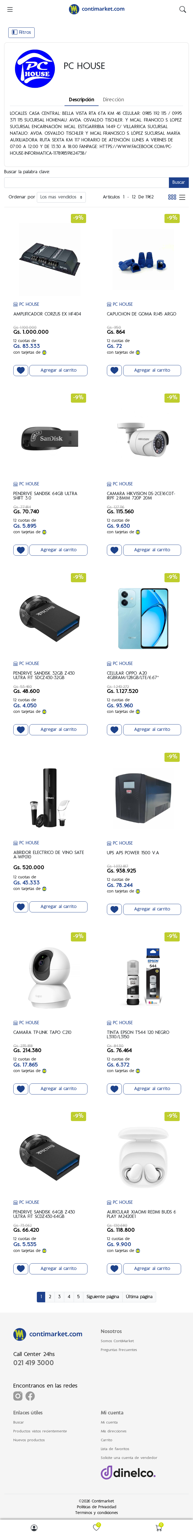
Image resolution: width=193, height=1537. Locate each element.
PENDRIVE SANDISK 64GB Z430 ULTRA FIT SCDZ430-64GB (44, 1214)
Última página (139, 1297)
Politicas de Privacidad (96, 1507)
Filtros (21, 32)
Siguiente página (103, 1297)
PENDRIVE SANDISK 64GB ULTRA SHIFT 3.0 (45, 496)
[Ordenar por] (61, 197)
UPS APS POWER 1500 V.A (133, 853)
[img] (182, 9)
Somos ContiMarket (117, 1341)
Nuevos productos (29, 1440)
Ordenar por (22, 197)
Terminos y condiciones (96, 1513)
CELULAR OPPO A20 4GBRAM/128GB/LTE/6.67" (133, 675)
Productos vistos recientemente (40, 1432)
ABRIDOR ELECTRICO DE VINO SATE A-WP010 (48, 855)
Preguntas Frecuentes (119, 1350)
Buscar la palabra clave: (27, 172)
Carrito (106, 1440)
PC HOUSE (26, 304)
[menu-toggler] (10, 9)
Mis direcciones (114, 1432)
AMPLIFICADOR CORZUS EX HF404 (47, 314)
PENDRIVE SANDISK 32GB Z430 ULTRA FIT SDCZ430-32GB (44, 675)
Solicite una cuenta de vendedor (129, 1458)
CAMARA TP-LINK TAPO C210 (42, 1033)
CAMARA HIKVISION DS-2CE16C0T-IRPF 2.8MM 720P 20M (141, 496)
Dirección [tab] (113, 100)
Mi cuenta (109, 1423)
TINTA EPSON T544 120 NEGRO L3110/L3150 (138, 1035)
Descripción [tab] (81, 100)
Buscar (18, 1423)
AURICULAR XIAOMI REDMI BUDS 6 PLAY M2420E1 (141, 1214)
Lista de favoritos (115, 1449)
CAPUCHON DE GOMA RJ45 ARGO (141, 314)
